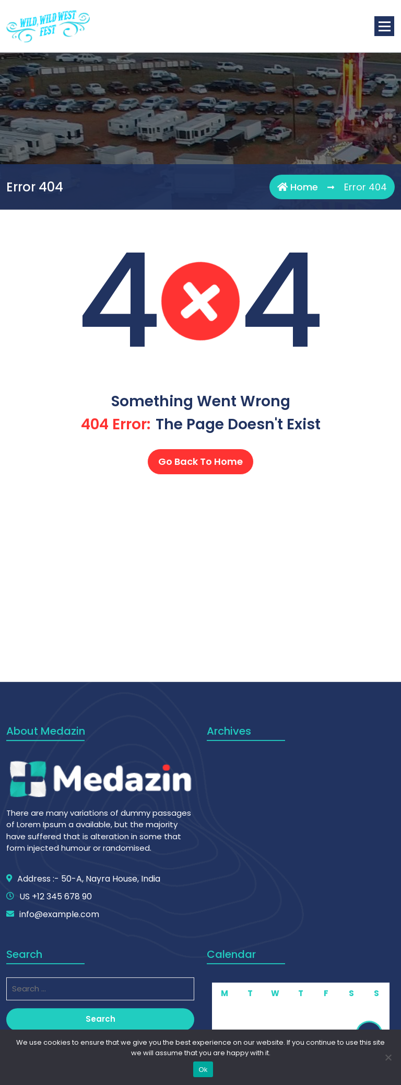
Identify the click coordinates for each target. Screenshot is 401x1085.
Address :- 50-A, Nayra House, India (88, 997)
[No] (388, 1057)
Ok (202, 1069)
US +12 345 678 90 (55, 1015)
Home (297, 188)
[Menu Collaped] (384, 26)
